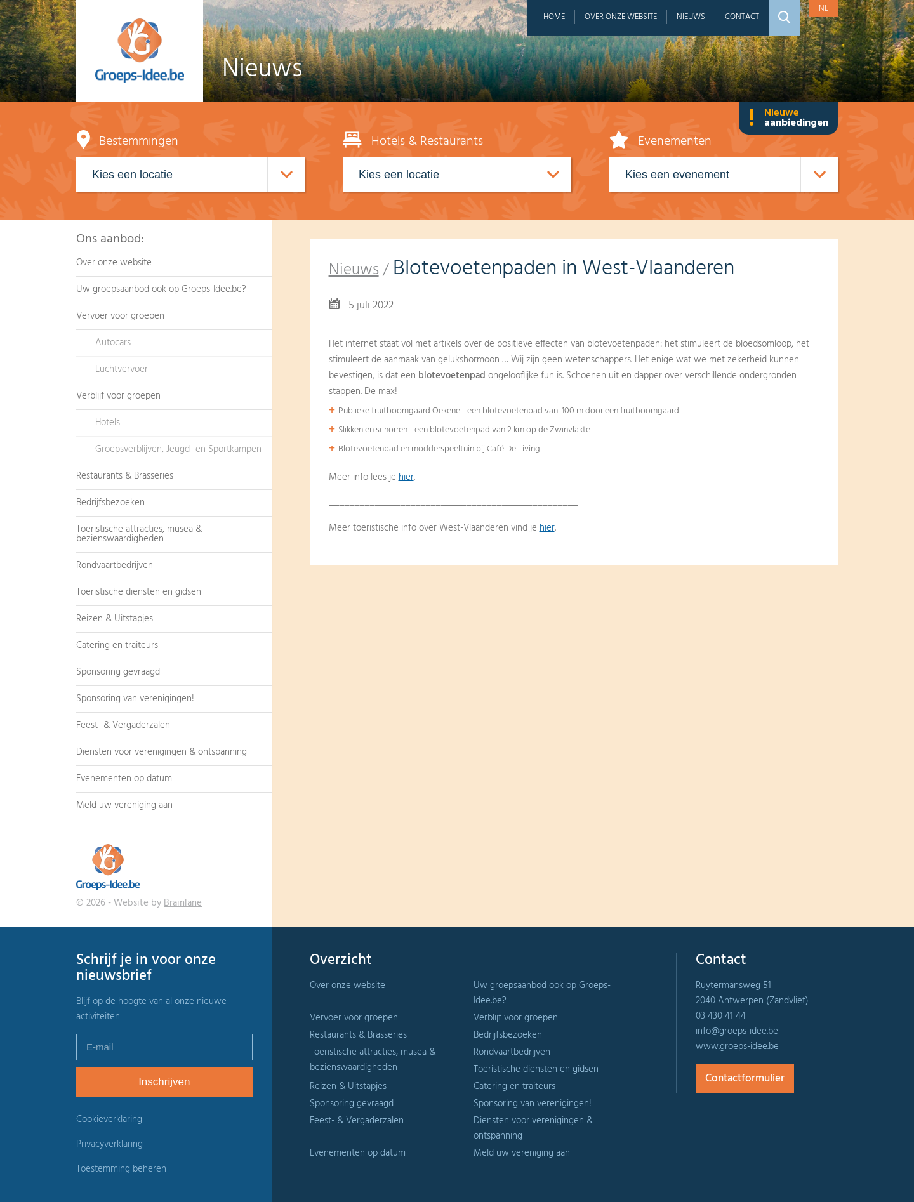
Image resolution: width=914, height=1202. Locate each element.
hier (406, 477)
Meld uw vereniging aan (124, 805)
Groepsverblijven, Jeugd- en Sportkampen (178, 449)
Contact (742, 16)
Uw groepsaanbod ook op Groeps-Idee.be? (161, 289)
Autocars (113, 342)
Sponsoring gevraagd (118, 672)
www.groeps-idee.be (737, 1046)
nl (823, 8)
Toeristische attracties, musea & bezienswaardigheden (139, 534)
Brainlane (183, 903)
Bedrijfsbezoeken (110, 502)
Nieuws (691, 16)
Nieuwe (788, 118)
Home (554, 16)
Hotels (107, 422)
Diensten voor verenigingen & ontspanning (161, 752)
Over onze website (621, 16)
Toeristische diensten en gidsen (138, 592)
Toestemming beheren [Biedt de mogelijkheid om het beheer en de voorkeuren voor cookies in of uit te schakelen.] (121, 1169)
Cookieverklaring (109, 1119)
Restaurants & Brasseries (124, 476)
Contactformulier (745, 1078)
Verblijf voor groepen (118, 396)
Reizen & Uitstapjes (114, 618)
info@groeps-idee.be (737, 1031)
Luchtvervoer (121, 369)
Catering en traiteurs (117, 645)
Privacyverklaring (109, 1144)
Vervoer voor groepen (120, 316)
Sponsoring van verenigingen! (135, 698)
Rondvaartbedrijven (114, 565)
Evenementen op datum (124, 778)
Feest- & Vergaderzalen (123, 725)
